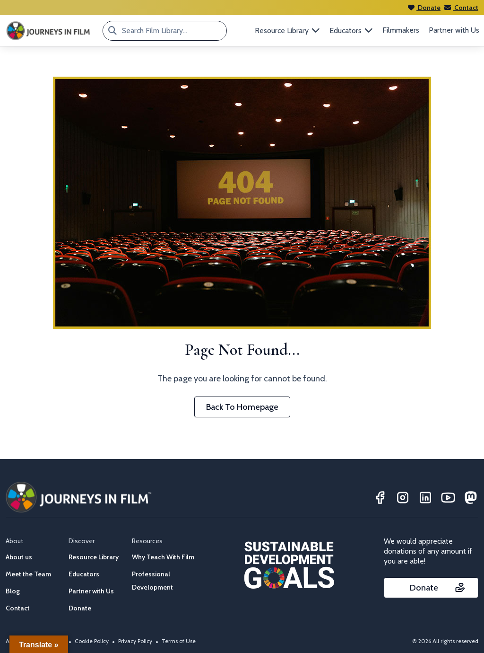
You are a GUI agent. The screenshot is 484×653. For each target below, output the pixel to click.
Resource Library (94, 557)
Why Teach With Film (163, 557)
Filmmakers (400, 30)
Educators (84, 574)
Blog (13, 591)
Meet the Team (28, 574)
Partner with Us (454, 30)
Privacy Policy (135, 640)
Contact (461, 7)
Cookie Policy (92, 640)
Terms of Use (179, 640)
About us (19, 557)
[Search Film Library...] (112, 30)
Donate (424, 7)
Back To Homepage (242, 407)
